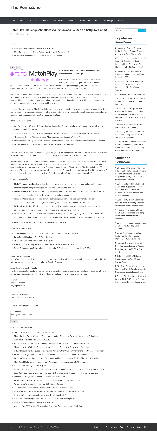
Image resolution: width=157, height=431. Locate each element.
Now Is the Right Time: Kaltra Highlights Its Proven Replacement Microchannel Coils (49, 391)
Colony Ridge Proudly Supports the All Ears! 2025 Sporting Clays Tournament (46, 233)
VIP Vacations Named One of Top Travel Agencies (34, 240)
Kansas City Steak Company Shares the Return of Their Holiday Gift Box (44, 244)
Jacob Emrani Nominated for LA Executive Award (34, 237)
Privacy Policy (111, 427)
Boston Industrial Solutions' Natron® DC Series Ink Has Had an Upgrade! (44, 144)
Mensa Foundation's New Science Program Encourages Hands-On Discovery (130, 101)
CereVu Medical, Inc (22, 191)
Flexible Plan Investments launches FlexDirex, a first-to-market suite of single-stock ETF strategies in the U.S (60, 369)
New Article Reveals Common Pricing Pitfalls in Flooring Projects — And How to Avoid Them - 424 (131, 51)
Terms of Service (127, 427)
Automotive (85, 20)
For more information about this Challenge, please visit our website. (38, 222)
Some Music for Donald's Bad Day (131, 94)
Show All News (16, 305)
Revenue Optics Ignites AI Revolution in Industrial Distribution (39, 376)
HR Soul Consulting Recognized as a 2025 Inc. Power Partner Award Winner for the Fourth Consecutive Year (59, 350)
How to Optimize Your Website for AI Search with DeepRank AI (40, 394)
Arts (97, 20)
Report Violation (31, 305)
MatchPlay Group (93, 79)
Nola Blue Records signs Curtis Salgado (30, 365)
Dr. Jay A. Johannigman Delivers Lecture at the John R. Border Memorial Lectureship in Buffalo (52, 248)
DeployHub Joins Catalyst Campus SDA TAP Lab (34, 48)
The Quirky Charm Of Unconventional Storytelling (34, 332)
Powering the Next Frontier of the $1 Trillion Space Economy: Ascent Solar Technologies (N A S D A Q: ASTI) (130, 247)
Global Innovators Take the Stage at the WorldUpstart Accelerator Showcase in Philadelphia (52, 347)
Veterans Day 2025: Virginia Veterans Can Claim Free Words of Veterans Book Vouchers (50, 405)
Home (22, 20)
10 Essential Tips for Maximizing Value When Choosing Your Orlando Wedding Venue (48, 136)
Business (33, 20)
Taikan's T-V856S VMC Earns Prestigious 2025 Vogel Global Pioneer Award (128, 258)
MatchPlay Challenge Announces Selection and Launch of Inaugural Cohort (58, 30)
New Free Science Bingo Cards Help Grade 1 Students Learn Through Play (44, 398)
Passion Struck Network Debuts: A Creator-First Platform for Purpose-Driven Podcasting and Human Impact (131, 279)
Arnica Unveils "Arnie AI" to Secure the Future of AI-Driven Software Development (48, 380)
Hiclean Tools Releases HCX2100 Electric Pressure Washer (129, 126)
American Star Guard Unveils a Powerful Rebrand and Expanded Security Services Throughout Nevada (56, 358)
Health (45, 20)
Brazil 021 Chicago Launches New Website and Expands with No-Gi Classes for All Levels (51, 354)
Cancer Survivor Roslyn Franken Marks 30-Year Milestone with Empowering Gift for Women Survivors (129, 86)
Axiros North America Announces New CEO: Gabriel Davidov (38, 55)
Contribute (98, 427)
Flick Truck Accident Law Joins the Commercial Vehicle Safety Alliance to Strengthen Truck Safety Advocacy (130, 269)
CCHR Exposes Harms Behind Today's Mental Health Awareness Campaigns (45, 52)
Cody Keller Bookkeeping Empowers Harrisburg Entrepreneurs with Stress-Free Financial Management (56, 372)
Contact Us (142, 427)
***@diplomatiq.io (17, 285)
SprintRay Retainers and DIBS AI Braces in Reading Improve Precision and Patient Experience (130, 134)
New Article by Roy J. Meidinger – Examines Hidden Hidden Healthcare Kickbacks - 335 (130, 74)
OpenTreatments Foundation (90, 82)
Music (120, 20)
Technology (108, 20)
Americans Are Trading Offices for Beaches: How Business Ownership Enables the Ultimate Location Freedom (59, 140)
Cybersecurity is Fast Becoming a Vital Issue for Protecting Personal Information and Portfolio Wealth (56, 133)
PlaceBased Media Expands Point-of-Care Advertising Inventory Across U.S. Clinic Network (51, 361)
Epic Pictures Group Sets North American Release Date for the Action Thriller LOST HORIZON (53, 343)
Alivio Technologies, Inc (24, 184)
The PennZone (25, 8)
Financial (71, 20)
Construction (58, 20)
